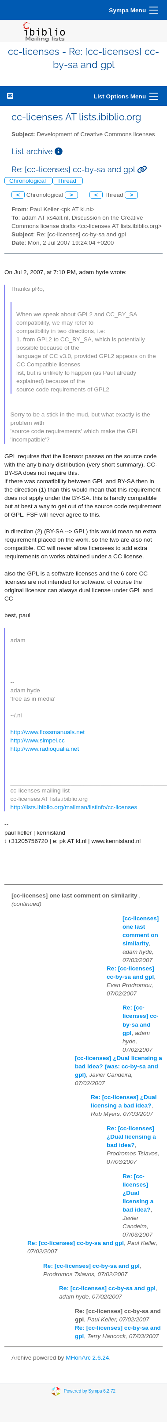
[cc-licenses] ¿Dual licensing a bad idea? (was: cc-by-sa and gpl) (118, 1066)
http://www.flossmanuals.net (48, 732)
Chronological (28, 180)
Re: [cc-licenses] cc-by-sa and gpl (75, 1243)
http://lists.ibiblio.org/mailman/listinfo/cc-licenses (74, 807)
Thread (67, 180)
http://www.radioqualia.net (45, 748)
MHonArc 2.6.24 (87, 1357)
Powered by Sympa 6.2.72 (89, 1390)
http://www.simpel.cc (38, 740)
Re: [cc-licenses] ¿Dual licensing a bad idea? (131, 1136)
